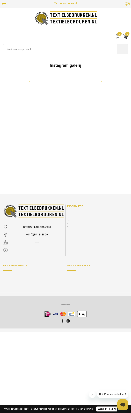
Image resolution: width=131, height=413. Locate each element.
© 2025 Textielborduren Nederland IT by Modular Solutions (65, 385)
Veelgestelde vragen (77, 298)
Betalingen (8, 357)
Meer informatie (85, 409)
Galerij (70, 309)
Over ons (71, 287)
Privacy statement (75, 352)
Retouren (7, 363)
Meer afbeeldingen (66, 250)
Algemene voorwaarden (79, 363)
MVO (69, 304)
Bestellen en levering (13, 352)
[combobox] (60, 53)
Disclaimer (72, 357)
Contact (7, 347)
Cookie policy (74, 347)
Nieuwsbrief (73, 293)
